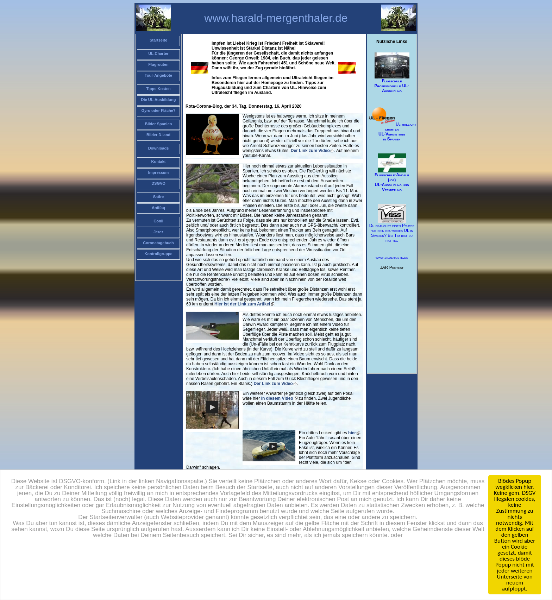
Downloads (158, 148)
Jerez (158, 232)
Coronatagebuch (158, 243)
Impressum (158, 172)
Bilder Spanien (158, 124)
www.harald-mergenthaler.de (275, 18)
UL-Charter (158, 53)
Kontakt (158, 161)
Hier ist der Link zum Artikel (242, 304)
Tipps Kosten (158, 89)
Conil (158, 221)
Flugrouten (158, 64)
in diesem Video (277, 398)
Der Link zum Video (310, 150)
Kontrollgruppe (158, 254)
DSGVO (158, 183)
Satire (158, 197)
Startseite (158, 40)
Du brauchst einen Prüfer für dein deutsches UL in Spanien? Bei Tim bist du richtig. (391, 223)
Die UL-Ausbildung (158, 99)
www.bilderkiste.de (392, 257)
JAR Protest (391, 267)
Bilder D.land (158, 135)
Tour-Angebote (158, 75)
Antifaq (158, 208)
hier (352, 432)
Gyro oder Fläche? (158, 110)
